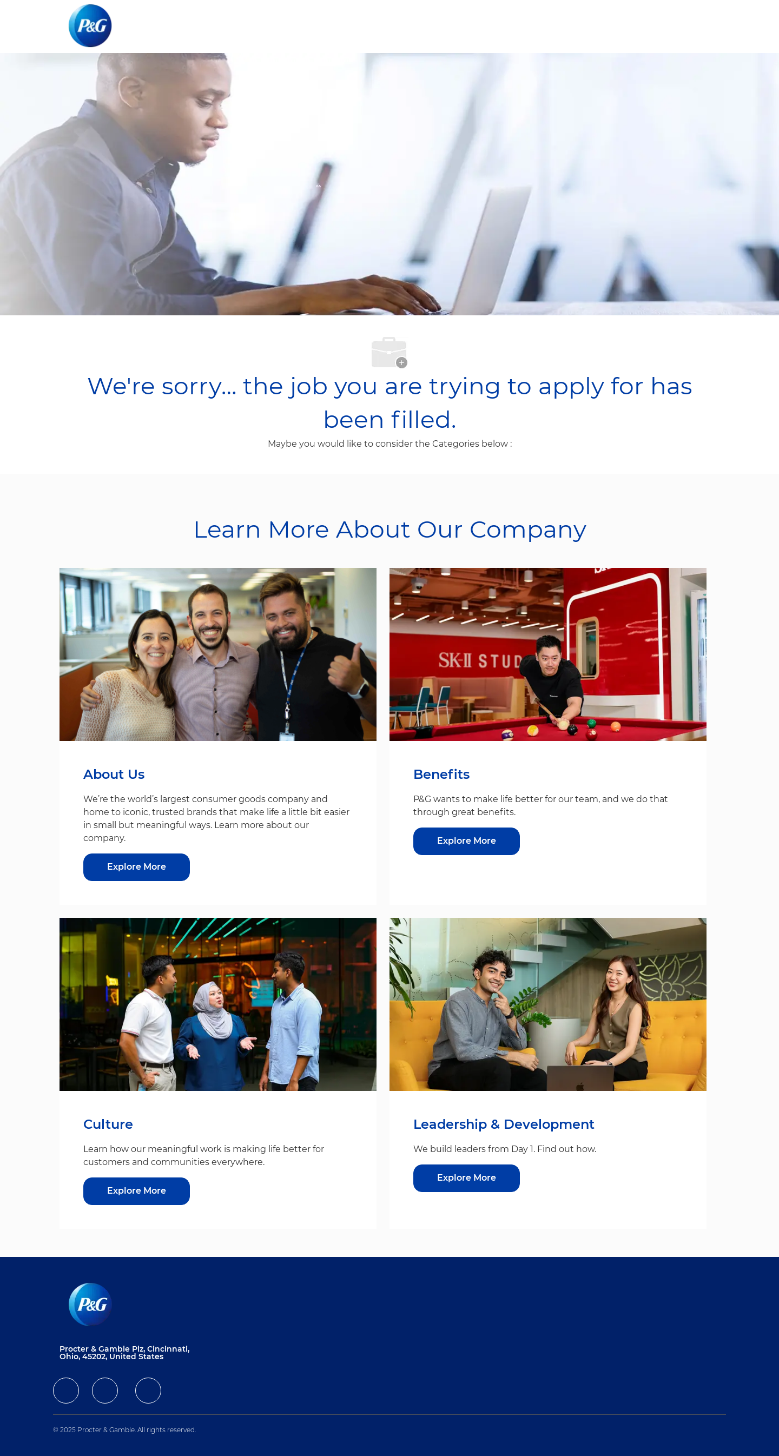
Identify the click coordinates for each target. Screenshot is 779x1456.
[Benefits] (466, 841)
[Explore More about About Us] (136, 867)
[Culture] (136, 1191)
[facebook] (66, 1391)
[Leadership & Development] (466, 1178)
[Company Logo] (99, 26)
